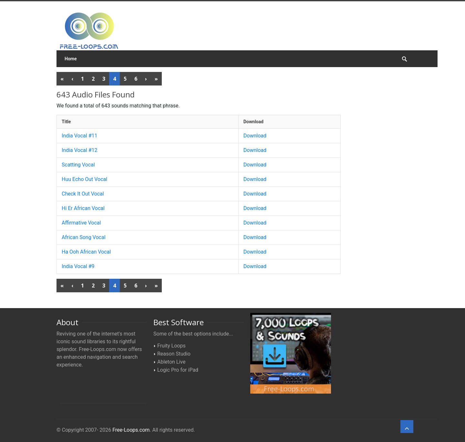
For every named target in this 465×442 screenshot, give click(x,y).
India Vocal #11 (80, 136)
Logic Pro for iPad (177, 370)
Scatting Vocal (78, 165)
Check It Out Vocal (83, 194)
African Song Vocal (84, 237)
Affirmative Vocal (81, 223)
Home (71, 58)
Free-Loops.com (131, 430)
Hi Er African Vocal (83, 208)
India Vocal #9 (78, 266)
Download (254, 136)
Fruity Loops (171, 346)
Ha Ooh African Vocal (86, 252)
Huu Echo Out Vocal (84, 179)
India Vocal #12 (80, 150)
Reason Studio (174, 354)
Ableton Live (171, 362)
